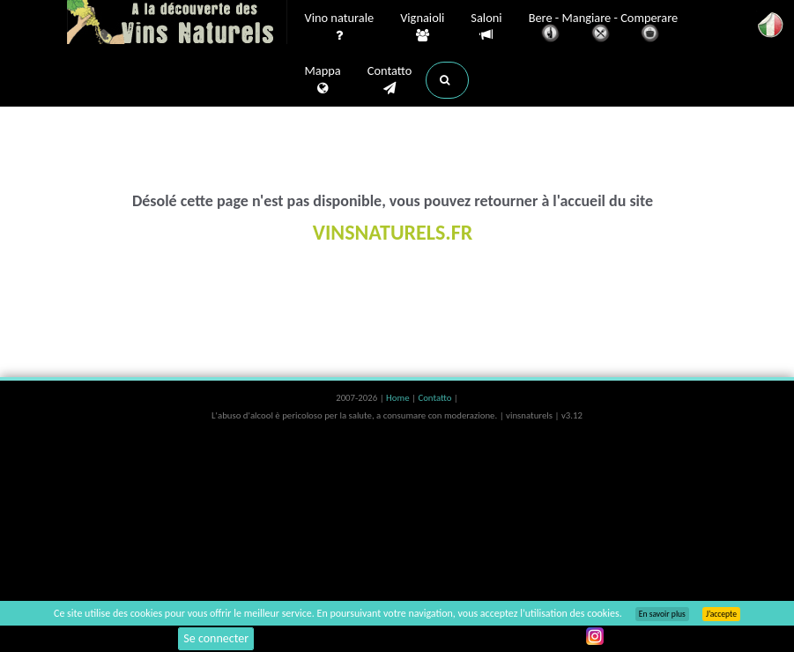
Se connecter (216, 638)
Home (399, 398)
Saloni (486, 26)
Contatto (389, 80)
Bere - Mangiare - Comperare (604, 28)
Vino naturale (340, 27)
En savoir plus (662, 614)
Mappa (323, 80)
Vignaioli (422, 27)
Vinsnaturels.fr (177, 24)
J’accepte (721, 614)
